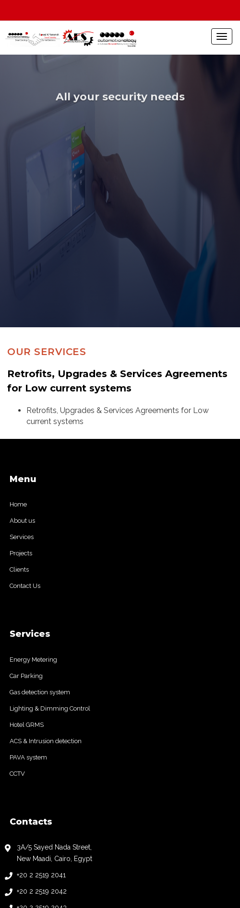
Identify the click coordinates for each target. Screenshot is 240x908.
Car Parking (26, 527)
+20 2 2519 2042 (42, 743)
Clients (19, 421)
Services (22, 388)
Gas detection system (40, 544)
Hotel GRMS (27, 576)
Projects (21, 405)
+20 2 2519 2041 (41, 727)
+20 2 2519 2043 (42, 759)
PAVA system (28, 609)
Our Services (46, 203)
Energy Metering (33, 511)
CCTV (17, 625)
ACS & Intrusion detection (46, 593)
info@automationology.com (60, 792)
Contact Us (25, 437)
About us (22, 372)
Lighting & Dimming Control (50, 560)
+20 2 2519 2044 (42, 776)
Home (18, 356)
